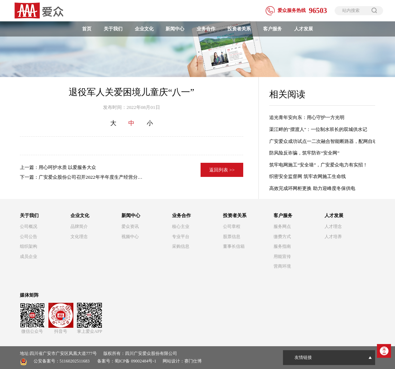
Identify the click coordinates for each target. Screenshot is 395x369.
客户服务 (272, 28)
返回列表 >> (222, 170)
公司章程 (231, 226)
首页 (86, 28)
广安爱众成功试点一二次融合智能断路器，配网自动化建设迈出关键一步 (322, 141)
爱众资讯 (130, 226)
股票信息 (231, 236)
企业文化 (144, 28)
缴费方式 (282, 236)
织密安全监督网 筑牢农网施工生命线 (307, 176)
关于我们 (113, 28)
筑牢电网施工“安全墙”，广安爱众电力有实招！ (318, 164)
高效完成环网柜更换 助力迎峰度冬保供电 (312, 188)
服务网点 (282, 226)
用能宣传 (282, 256)
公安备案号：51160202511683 (62, 361)
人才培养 (333, 236)
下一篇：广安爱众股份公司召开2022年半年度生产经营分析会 (81, 178)
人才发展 (303, 28)
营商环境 (282, 266)
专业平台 (180, 236)
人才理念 (333, 226)
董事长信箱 (234, 246)
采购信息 (180, 246)
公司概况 (28, 226)
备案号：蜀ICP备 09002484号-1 (126, 361)
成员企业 (28, 256)
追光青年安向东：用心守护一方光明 (306, 117)
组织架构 (28, 246)
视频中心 (130, 236)
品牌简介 (79, 226)
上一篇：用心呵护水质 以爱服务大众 (58, 167)
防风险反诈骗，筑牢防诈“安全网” (304, 153)
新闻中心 (175, 28)
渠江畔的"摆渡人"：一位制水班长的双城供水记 (318, 129)
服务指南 (282, 246)
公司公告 (28, 236)
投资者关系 (239, 28)
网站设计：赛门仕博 (182, 361)
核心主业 (180, 226)
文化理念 (79, 236)
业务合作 (206, 28)
